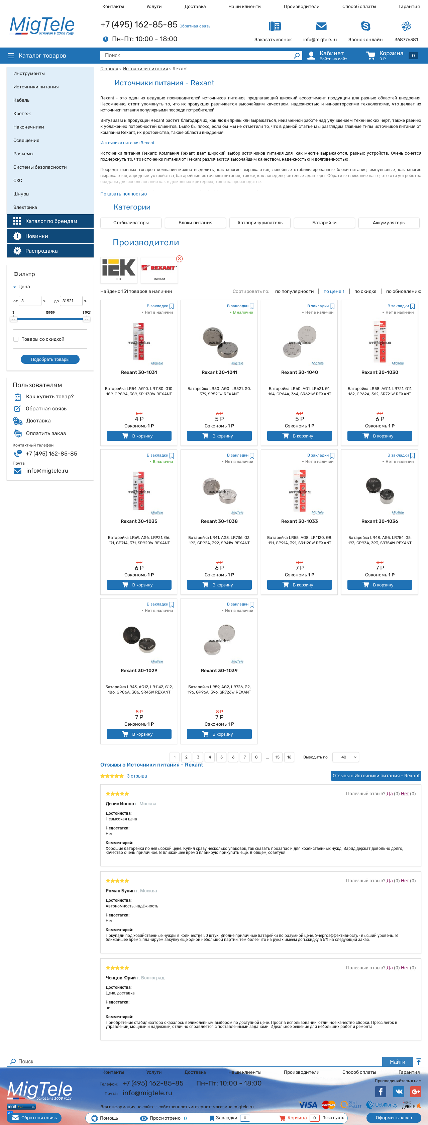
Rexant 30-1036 (379, 521)
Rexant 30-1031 (139, 372)
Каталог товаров (36, 55)
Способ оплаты (359, 6)
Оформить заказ (394, 1118)
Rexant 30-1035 (139, 521)
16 (289, 757)
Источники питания (145, 69)
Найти (397, 1062)
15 (278, 757)
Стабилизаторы (131, 223)
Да (390, 793)
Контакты (113, 6)
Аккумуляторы (389, 223)
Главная (109, 69)
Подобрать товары (50, 359)
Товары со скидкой (39, 339)
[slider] (13, 319)
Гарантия (409, 6)
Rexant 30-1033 (299, 521)
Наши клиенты (244, 6)
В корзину (136, 435)
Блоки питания (196, 223)
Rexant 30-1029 (139, 670)
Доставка (195, 6)
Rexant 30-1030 (379, 372)
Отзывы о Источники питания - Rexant (376, 776)
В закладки (157, 306)
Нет (405, 793)
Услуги (154, 6)
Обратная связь (195, 26)
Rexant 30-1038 (219, 521)
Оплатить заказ (46, 433)
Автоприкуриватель (260, 223)
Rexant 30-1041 (219, 372)
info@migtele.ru (47, 470)
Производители (302, 6)
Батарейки (324, 223)
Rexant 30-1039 (219, 670)
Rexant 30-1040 (299, 372)
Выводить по (315, 757)
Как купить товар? (50, 396)
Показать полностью (123, 193)
